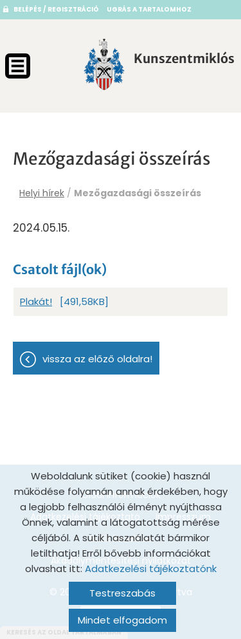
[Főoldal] (104, 64)
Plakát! (36, 301)
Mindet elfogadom (122, 620)
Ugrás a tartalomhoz (149, 9)
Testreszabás (122, 593)
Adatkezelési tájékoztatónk (151, 568)
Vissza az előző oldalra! (97, 359)
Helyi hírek (41, 193)
